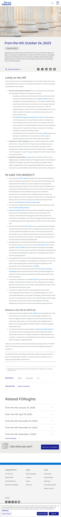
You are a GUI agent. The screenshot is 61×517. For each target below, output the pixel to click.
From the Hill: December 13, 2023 (30, 420)
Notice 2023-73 (42, 245)
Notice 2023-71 (34, 279)
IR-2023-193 (27, 226)
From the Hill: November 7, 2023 (30, 434)
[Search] (52, 3)
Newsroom (29, 485)
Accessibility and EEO (50, 485)
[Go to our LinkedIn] (6, 501)
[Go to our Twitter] (9, 501)
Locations (28, 477)
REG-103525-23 (21, 247)
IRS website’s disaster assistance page (28, 202)
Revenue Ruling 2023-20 (21, 207)
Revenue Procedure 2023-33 (44, 329)
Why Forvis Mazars (31, 474)
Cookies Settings (6, 513)
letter (52, 141)
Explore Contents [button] (12, 69)
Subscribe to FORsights (50, 447)
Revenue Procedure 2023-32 (17, 210)
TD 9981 (36, 266)
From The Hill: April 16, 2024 (30, 414)
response (30, 157)
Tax (38, 378)
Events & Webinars (10, 481)
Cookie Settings (48, 477)
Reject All (53, 513)
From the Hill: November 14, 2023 (30, 427)
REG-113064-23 (34, 313)
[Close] (58, 506)
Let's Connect (9, 474)
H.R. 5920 (44, 133)
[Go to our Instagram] (16, 501)
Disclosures (47, 481)
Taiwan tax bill (41, 99)
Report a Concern (49, 488)
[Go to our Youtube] (19, 501)
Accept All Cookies (42, 513)
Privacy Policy (48, 474)
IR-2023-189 (22, 178)
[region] (30, 510)
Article (20, 378)
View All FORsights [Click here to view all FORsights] (13, 438)
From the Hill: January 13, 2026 (30, 407)
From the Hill (29, 378)
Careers (28, 481)
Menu (57, 3)
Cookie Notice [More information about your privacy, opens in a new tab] (5, 510)
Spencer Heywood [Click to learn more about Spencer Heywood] (24, 386)
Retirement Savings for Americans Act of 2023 (29, 117)
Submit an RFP (9, 477)
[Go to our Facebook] (13, 501)
